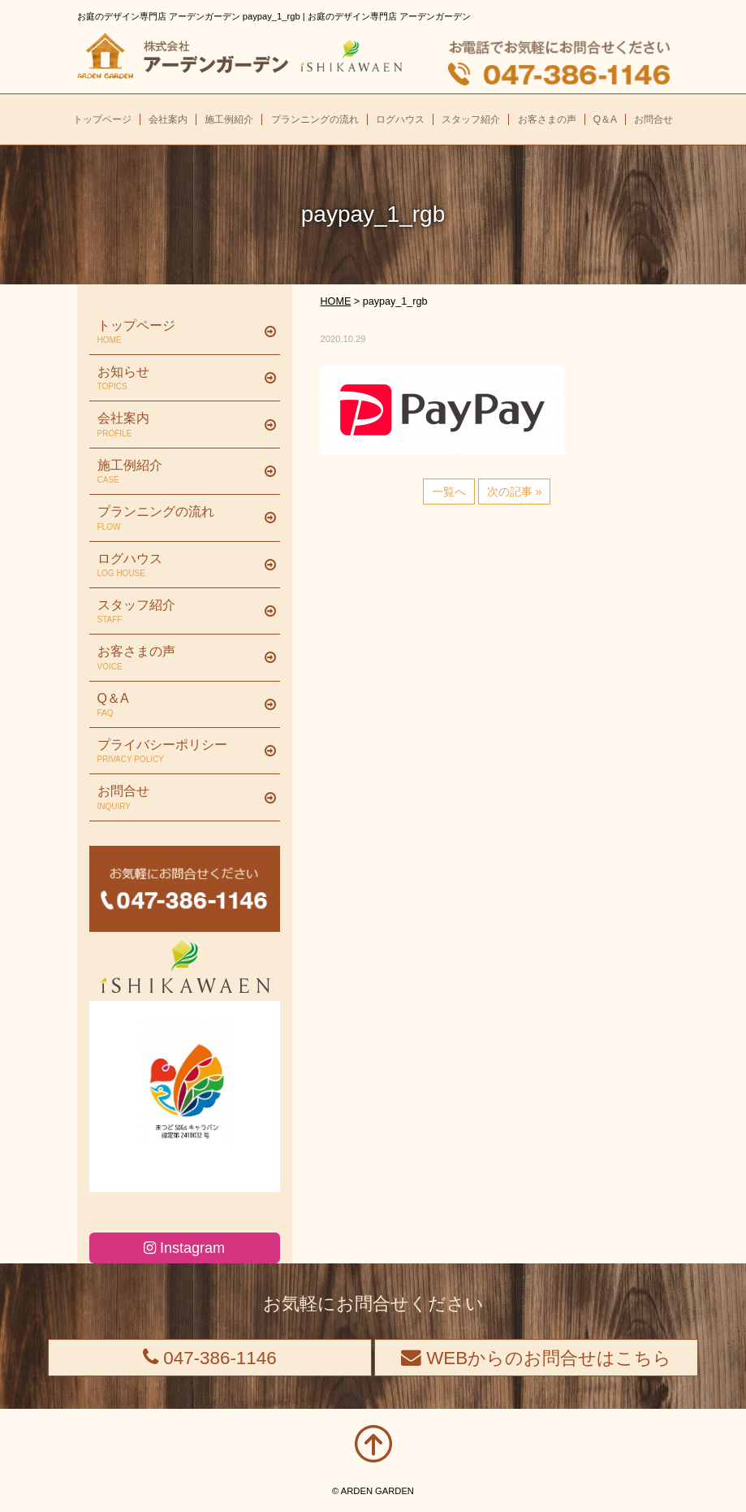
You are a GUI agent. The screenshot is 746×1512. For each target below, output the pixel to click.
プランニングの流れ (178, 518)
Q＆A (178, 705)
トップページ (178, 332)
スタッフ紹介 (178, 612)
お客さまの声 (178, 658)
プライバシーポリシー (178, 751)
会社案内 (178, 425)
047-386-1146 (210, 1358)
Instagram (184, 1248)
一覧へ (449, 491)
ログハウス (178, 565)
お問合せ (178, 798)
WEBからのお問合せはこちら (536, 1358)
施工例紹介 (178, 472)
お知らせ (178, 378)
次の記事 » (514, 491)
